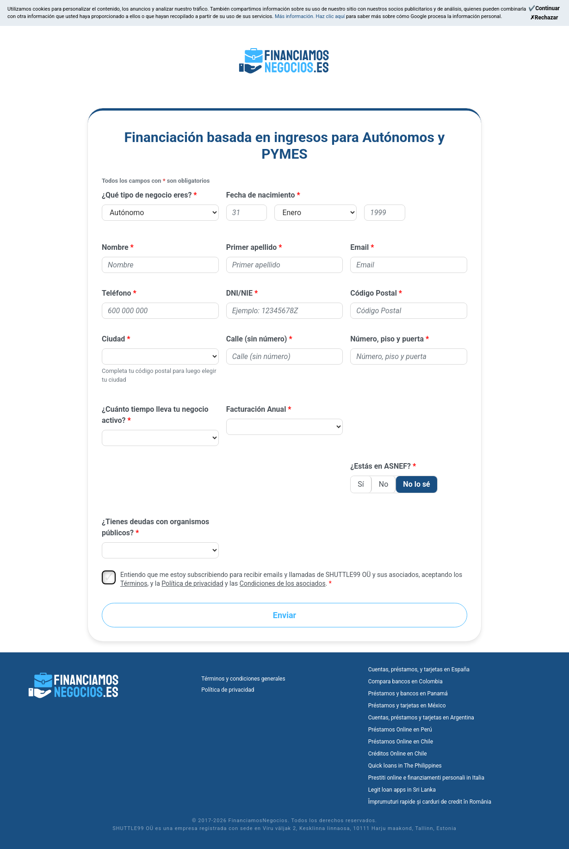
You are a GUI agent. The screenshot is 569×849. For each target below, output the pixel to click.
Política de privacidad (192, 583)
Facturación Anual (256, 409)
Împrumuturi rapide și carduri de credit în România (429, 802)
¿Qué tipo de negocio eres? (147, 195)
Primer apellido (251, 247)
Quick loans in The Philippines (405, 765)
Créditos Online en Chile (397, 753)
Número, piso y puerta (387, 339)
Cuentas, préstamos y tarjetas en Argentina (421, 717)
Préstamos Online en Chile (400, 741)
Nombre (115, 247)
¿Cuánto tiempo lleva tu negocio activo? (155, 415)
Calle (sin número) (256, 339)
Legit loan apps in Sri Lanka (402, 790)
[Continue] (544, 8)
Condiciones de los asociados (283, 583)
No (384, 484)
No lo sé (416, 484)
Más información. (295, 16)
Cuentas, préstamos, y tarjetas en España (419, 669)
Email (359, 247)
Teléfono (116, 293)
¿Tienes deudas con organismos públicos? (155, 527)
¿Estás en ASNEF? (380, 466)
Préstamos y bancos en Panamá (408, 693)
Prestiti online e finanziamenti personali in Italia (426, 778)
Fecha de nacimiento (260, 195)
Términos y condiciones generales (243, 678)
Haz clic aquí (331, 16)
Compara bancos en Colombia (405, 681)
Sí (361, 484)
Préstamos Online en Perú (400, 729)
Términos (133, 583)
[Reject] (544, 17)
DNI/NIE (239, 293)
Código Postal (373, 293)
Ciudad (113, 339)
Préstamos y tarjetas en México (407, 705)
